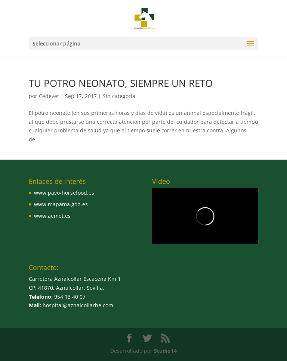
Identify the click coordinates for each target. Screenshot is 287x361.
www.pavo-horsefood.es (64, 192)
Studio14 (165, 350)
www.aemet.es (52, 215)
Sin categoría (119, 96)
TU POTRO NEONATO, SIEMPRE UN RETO (121, 83)
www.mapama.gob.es (61, 204)
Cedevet (49, 96)
